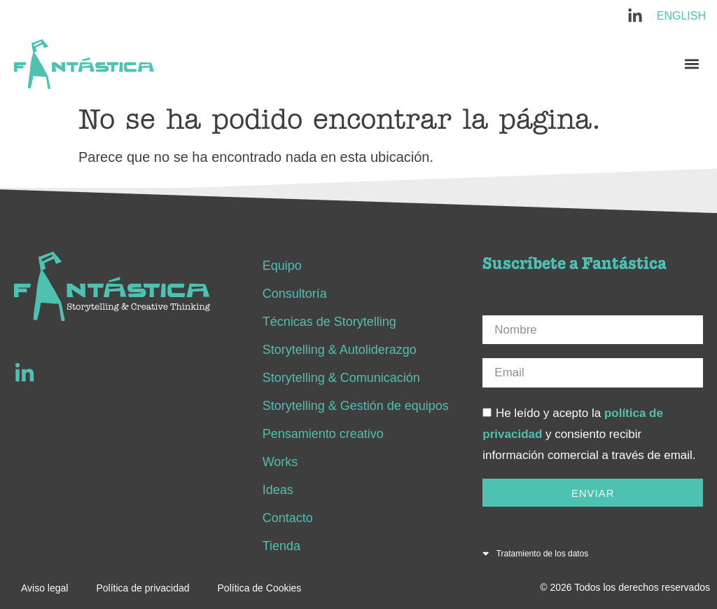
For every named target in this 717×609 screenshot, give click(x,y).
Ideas (278, 490)
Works (280, 462)
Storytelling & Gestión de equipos (356, 406)
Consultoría (295, 294)
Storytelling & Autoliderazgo (340, 350)
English (681, 16)
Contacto (288, 518)
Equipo (282, 266)
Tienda (281, 546)
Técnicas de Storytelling (329, 322)
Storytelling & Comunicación (341, 378)
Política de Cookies (260, 588)
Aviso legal (44, 588)
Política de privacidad (142, 588)
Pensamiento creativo (323, 434)
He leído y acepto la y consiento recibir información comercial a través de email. (588, 434)
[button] (691, 64)
